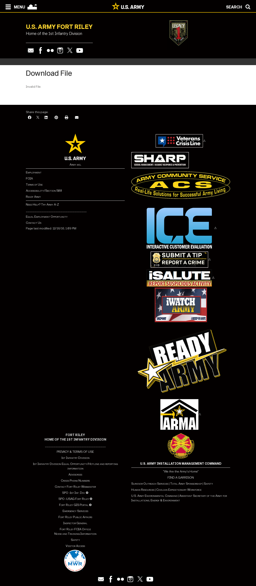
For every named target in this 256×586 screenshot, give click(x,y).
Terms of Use (34, 184)
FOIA (29, 178)
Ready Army (33, 197)
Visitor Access (75, 546)
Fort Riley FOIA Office (75, 529)
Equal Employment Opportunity (47, 217)
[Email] (76, 118)
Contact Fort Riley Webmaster (75, 487)
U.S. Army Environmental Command (154, 496)
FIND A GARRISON (181, 477)
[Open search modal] (239, 6)
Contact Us (33, 223)
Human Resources (142, 490)
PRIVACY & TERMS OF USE (75, 452)
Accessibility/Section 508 (44, 191)
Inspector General (75, 523)
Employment (34, 172)
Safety (75, 540)
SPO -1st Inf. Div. (73, 493)
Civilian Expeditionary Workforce (178, 490)
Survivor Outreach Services (149, 484)
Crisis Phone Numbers (75, 480)
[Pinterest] (56, 118)
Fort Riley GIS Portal (73, 505)
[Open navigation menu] (14, 6)
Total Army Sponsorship (186, 484)
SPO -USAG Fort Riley (73, 499)
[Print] (66, 118)
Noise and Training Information (75, 534)
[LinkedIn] (46, 118)
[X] (38, 118)
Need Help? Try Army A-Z (42, 204)
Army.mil (75, 164)
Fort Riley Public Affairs (75, 517)
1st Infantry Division (75, 458)
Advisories (75, 474)
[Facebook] (29, 118)
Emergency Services (75, 511)
